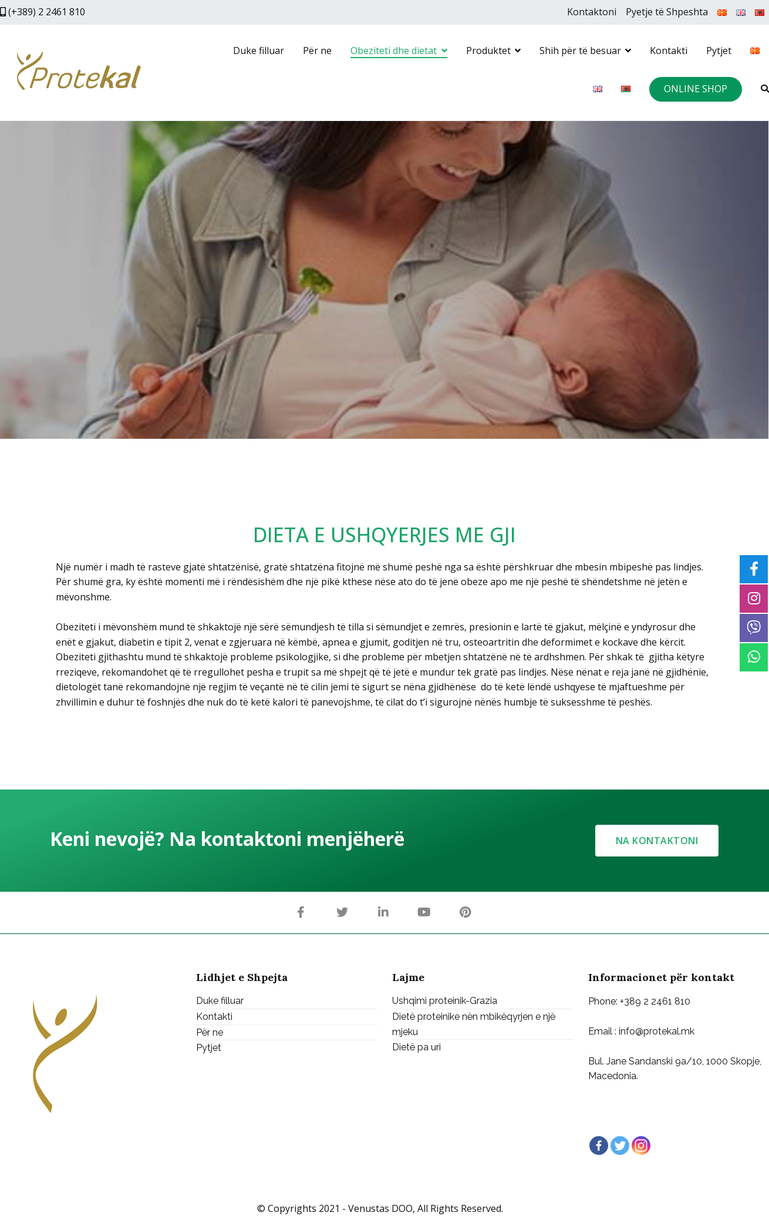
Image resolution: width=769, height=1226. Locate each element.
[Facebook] (598, 1145)
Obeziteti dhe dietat (393, 50)
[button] (657, 840)
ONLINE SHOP (695, 88)
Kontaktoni (591, 11)
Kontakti (668, 50)
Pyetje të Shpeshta (667, 11)
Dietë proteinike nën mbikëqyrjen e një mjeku (473, 1024)
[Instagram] (641, 1145)
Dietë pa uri (416, 1047)
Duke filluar (258, 50)
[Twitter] (620, 1145)
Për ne (317, 50)
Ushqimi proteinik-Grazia (444, 1001)
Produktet (488, 50)
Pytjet (718, 50)
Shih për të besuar (580, 50)
